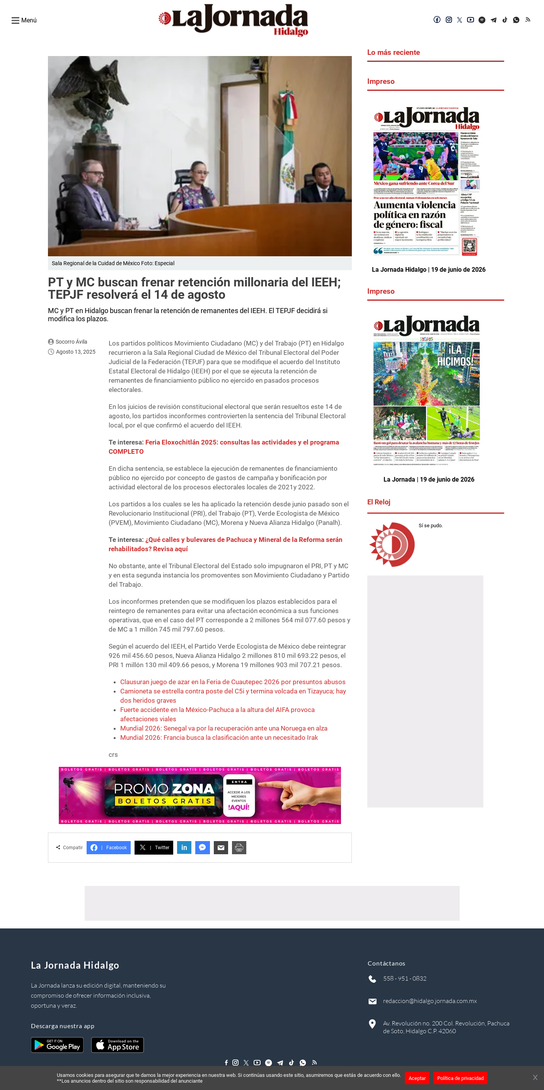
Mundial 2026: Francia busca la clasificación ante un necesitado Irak (219, 737)
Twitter (153, 847)
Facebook (108, 846)
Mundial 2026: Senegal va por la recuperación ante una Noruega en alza (223, 727)
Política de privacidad (460, 1078)
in (184, 847)
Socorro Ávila (71, 341)
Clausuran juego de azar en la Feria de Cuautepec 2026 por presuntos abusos (233, 681)
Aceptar (417, 1078)
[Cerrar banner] (535, 1078)
